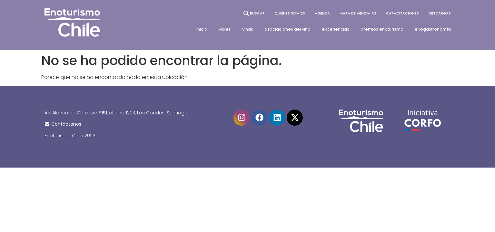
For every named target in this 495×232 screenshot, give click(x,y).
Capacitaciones (402, 13)
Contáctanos (63, 124)
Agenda (322, 13)
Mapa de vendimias (358, 13)
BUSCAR (253, 13)
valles (225, 29)
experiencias (335, 29)
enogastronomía (433, 29)
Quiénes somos (289, 13)
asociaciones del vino (287, 29)
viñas (247, 29)
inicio (201, 29)
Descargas (440, 13)
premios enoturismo (382, 29)
